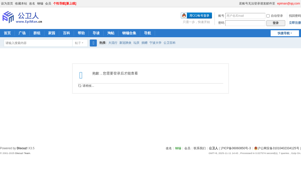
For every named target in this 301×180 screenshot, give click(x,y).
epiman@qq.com (288, 3)
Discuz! (22, 148)
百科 (66, 33)
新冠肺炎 (125, 42)
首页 (7, 33)
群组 (36, 33)
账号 (221, 16)
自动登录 (274, 16)
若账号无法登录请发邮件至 (257, 3)
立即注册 (295, 22)
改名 (32, 3)
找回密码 (295, 16)
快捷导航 (284, 33)
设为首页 (7, 3)
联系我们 (200, 148)
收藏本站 (21, 3)
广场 (22, 33)
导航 (147, 33)
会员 (48, 3)
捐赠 (144, 42)
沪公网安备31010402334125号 (276, 148)
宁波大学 (155, 42)
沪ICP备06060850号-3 (236, 148)
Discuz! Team (22, 153)
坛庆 (136, 42)
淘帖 (110, 33)
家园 (51, 33)
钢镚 (40, 3)
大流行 (112, 42)
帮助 (81, 33)
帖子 (78, 43)
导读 (96, 33)
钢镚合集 (129, 33)
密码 (221, 22)
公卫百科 (170, 42)
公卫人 (213, 148)
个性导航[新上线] (64, 3)
